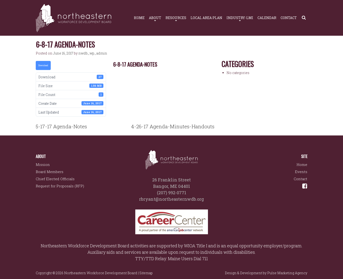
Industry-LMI (240, 18)
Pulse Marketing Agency (287, 273)
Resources (176, 18)
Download (43, 65)
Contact (289, 17)
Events (301, 171)
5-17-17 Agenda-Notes (61, 126)
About (155, 18)
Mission (43, 164)
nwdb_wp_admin (92, 53)
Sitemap (146, 273)
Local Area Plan (206, 17)
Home (139, 17)
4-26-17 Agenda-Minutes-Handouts (172, 126)
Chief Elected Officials (55, 178)
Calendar (266, 17)
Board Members (49, 171)
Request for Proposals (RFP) (60, 186)
